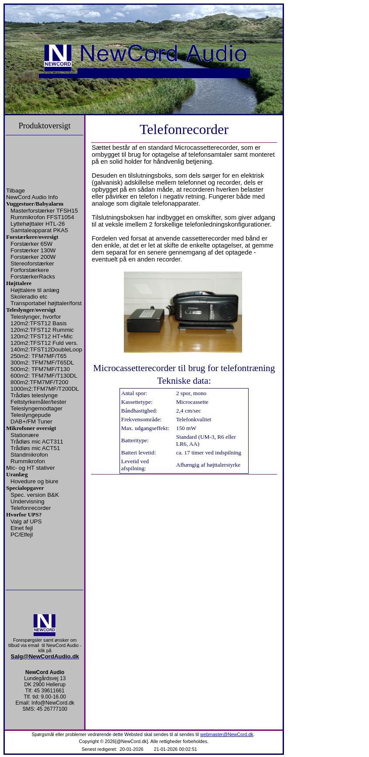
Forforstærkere (29, 270)
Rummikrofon (27, 461)
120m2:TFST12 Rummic (42, 330)
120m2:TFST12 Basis (38, 323)
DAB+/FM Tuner (31, 421)
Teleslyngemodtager (36, 408)
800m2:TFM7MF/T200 (39, 382)
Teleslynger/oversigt (31, 309)
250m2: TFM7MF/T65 (38, 356)
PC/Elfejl (21, 534)
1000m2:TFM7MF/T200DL (44, 388)
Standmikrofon (29, 454)
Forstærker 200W (33, 257)
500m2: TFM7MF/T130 (40, 369)
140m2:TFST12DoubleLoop (46, 349)
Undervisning (27, 501)
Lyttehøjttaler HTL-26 (37, 223)
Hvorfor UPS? (24, 514)
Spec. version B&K (34, 495)
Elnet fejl (21, 528)
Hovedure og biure (34, 481)
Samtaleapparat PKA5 (39, 230)
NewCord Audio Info (32, 197)
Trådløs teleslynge (34, 395)
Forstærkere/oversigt (32, 237)
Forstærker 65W (31, 244)
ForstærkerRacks (32, 276)
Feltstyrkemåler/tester (38, 402)
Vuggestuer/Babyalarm (34, 203)
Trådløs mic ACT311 (36, 441)
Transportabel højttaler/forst (46, 303)
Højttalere (18, 283)
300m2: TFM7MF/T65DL (42, 362)
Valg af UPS (26, 521)
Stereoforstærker (32, 263)
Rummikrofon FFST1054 (42, 217)
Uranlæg (17, 474)
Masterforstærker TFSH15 (44, 210)
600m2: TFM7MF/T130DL (43, 375)
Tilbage (15, 190)
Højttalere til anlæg (34, 290)
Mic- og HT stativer (30, 468)
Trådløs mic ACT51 (35, 448)
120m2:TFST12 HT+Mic (41, 336)
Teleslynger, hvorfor (35, 316)
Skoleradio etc (28, 296)
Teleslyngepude (30, 415)
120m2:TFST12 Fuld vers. (44, 343)
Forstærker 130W (33, 250)
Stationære (24, 435)
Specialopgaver (25, 488)
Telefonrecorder (30, 508)
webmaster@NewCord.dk (226, 734)
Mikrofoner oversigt (31, 428)
